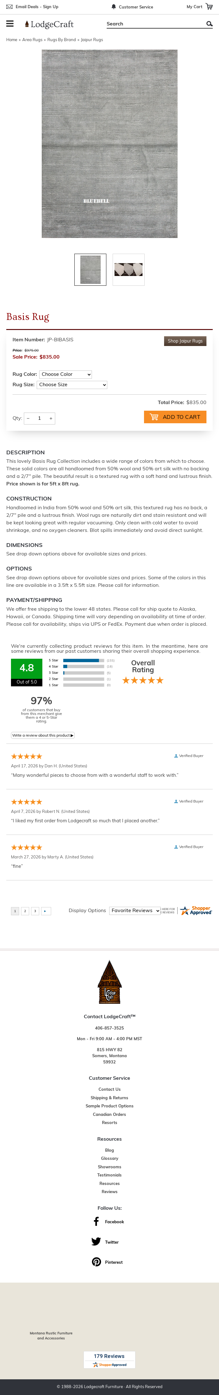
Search (209, 23)
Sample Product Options (110, 1106)
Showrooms (109, 1167)
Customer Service (136, 7)
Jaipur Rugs (92, 40)
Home (11, 40)
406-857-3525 (109, 1028)
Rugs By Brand (61, 40)
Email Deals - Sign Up (37, 7)
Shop (185, 341)
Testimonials (109, 1175)
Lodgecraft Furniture (103, 1387)
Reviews (110, 1192)
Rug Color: (25, 374)
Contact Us (110, 1090)
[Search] (153, 24)
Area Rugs (32, 40)
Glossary (109, 1159)
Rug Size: (24, 384)
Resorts (109, 1123)
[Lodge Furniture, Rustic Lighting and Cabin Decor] (53, 24)
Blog (109, 1151)
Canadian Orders (109, 1115)
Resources (109, 1184)
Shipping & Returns (109, 1098)
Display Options (87, 910)
